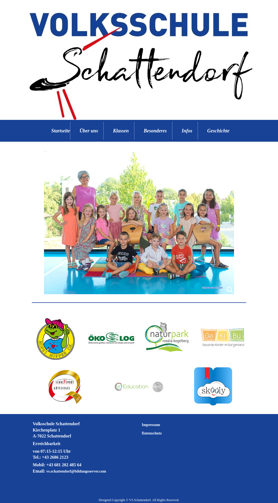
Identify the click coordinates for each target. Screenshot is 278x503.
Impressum (151, 425)
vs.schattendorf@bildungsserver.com (76, 471)
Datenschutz (152, 433)
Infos (187, 130)
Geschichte (218, 130)
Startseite (60, 130)
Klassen (121, 130)
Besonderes (155, 130)
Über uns (89, 130)
